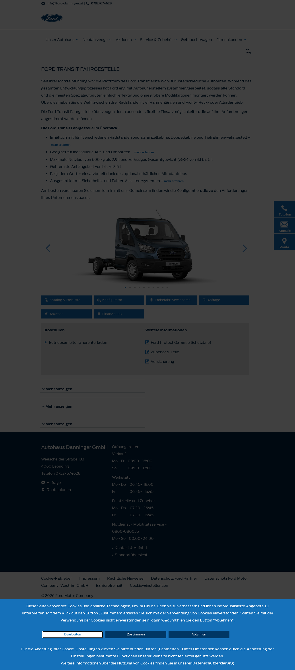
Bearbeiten (72, 634)
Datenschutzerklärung (213, 663)
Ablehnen (199, 634)
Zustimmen (136, 634)
